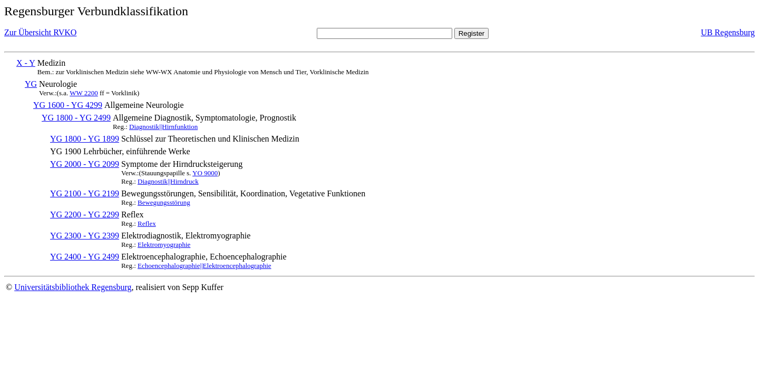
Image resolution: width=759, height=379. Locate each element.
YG (31, 83)
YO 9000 (205, 173)
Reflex (147, 223)
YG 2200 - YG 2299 (84, 214)
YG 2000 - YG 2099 (84, 163)
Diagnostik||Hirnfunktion (163, 127)
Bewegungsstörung (164, 202)
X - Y (25, 62)
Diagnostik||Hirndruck (168, 181)
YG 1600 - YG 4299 (67, 105)
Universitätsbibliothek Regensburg (72, 287)
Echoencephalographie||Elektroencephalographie (204, 266)
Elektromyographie (164, 244)
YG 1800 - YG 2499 (76, 117)
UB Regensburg (728, 32)
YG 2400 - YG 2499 (84, 256)
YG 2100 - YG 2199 (84, 193)
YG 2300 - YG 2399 (84, 235)
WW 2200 (84, 93)
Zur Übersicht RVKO (40, 32)
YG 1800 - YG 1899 (84, 138)
